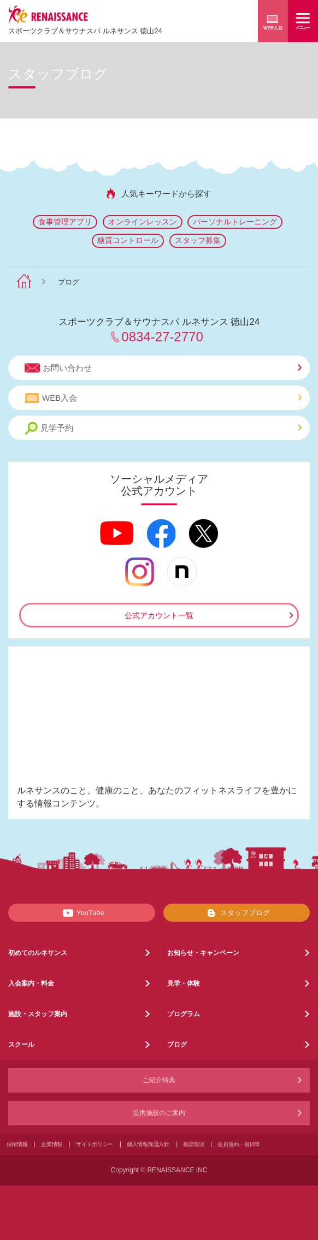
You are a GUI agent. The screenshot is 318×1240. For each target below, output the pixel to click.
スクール (21, 1044)
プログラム (183, 1014)
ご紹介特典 (159, 1080)
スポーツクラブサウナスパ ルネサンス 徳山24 (85, 31)
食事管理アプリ (65, 221)
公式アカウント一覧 (159, 615)
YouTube (81, 913)
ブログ (177, 1044)
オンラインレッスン (142, 221)
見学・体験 (183, 983)
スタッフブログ (236, 913)
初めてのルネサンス (37, 953)
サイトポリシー (94, 1144)
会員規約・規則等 (238, 1144)
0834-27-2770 (162, 336)
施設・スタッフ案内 (37, 1014)
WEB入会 (163, 398)
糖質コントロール (127, 240)
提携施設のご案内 (159, 1113)
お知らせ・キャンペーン (203, 953)
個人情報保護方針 (148, 1144)
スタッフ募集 (198, 240)
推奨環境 (193, 1144)
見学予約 (163, 428)
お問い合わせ (163, 368)
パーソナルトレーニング (235, 221)
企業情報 (51, 1144)
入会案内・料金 (31, 983)
